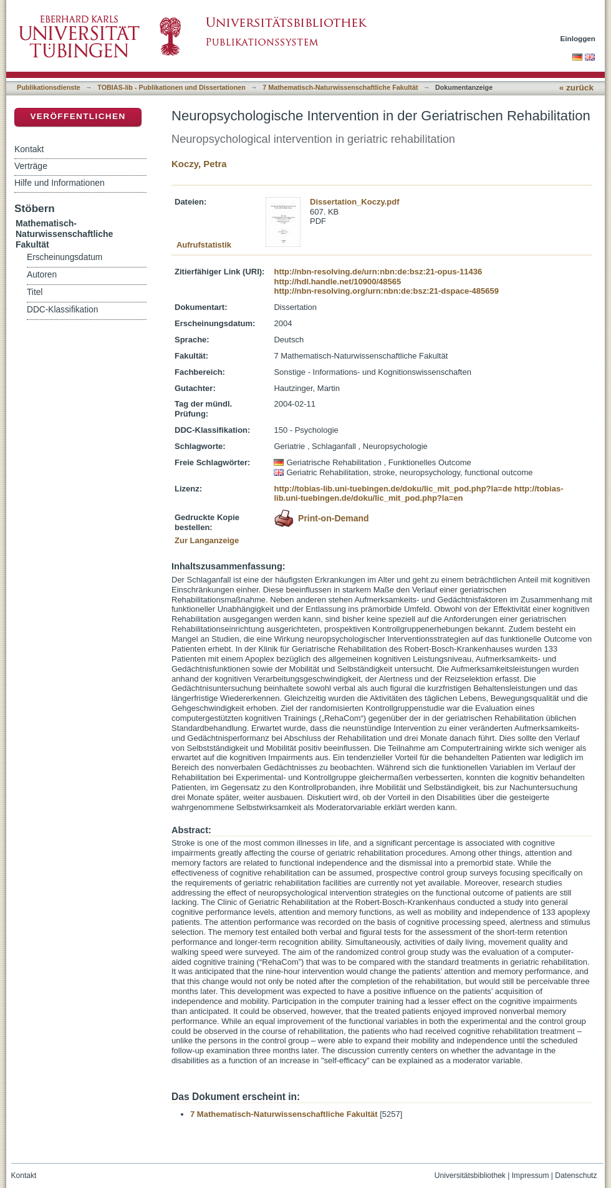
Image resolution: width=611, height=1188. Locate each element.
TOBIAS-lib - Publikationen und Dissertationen (171, 87)
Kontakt (29, 149)
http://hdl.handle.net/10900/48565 (337, 281)
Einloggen (578, 38)
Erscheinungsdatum (64, 257)
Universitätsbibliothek (470, 1175)
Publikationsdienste (48, 87)
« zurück (576, 87)
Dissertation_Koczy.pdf (355, 201)
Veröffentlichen (77, 116)
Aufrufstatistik (203, 244)
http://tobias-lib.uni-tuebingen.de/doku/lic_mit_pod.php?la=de (393, 488)
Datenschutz (576, 1175)
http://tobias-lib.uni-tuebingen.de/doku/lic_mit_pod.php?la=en (418, 493)
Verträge (30, 166)
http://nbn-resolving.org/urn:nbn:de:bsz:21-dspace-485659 (386, 291)
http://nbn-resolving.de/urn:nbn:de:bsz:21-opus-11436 (378, 271)
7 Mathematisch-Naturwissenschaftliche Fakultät (340, 87)
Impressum (530, 1175)
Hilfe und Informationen (59, 183)
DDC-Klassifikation (62, 309)
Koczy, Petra (199, 163)
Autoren (42, 274)
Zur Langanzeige (207, 540)
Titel (34, 292)
